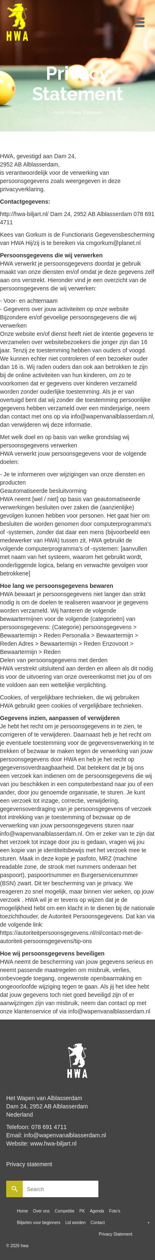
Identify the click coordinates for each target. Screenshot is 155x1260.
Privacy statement (29, 1164)
